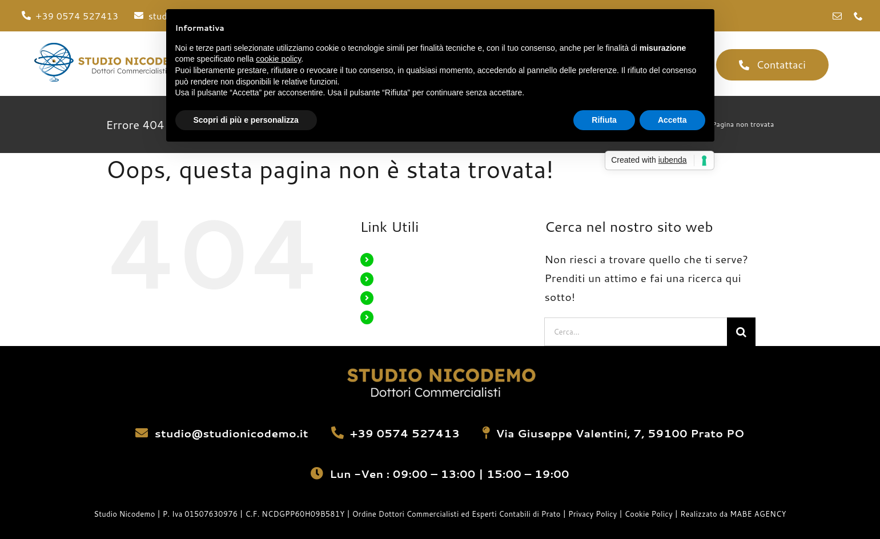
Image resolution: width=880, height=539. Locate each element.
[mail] (837, 16)
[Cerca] (741, 331)
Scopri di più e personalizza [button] (246, 119)
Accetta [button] (672, 119)
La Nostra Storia (411, 278)
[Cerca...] (635, 331)
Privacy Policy (593, 514)
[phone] (858, 16)
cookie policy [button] (278, 58)
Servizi (392, 297)
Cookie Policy (649, 514)
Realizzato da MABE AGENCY (733, 514)
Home (390, 259)
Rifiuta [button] (604, 119)
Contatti (395, 317)
